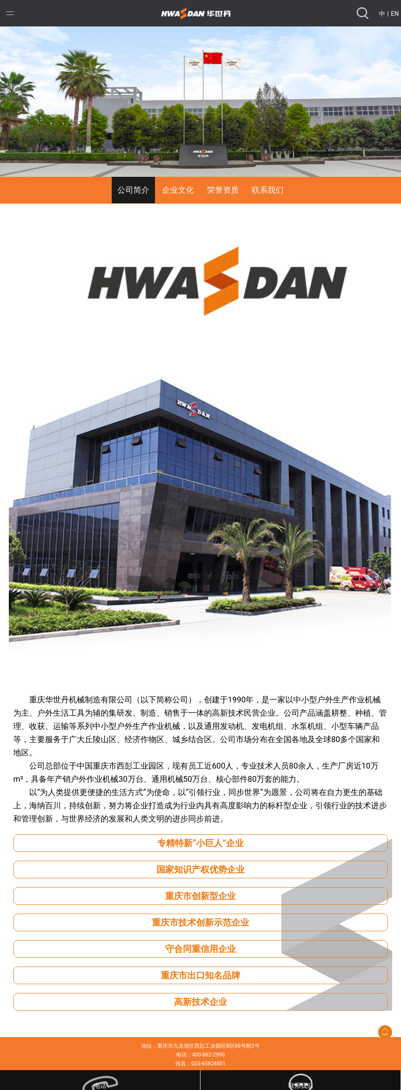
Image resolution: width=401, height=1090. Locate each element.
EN (395, 13)
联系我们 (268, 189)
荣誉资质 (223, 189)
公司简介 (133, 189)
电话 (100, 1085)
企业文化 (178, 189)
